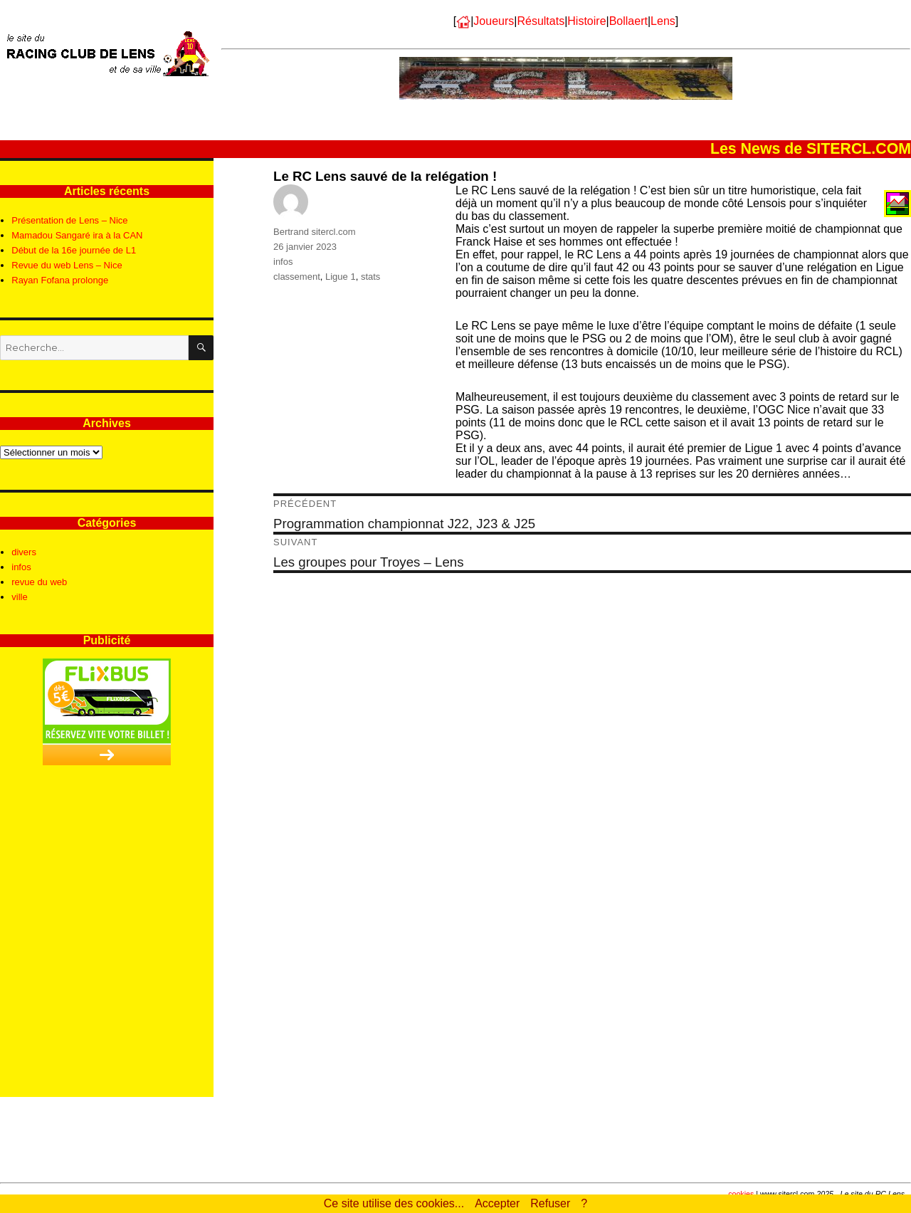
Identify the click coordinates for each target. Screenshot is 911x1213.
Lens (663, 21)
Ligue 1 (340, 276)
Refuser (550, 1203)
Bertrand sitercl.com (314, 231)
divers (23, 552)
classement (296, 276)
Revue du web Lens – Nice (66, 265)
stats (370, 276)
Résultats (540, 21)
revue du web (39, 582)
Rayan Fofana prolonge (59, 280)
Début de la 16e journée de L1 (73, 250)
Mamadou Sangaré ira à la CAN (76, 235)
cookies (741, 1194)
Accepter (497, 1203)
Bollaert (628, 21)
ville (19, 597)
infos (283, 261)
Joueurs (493, 21)
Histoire (586, 21)
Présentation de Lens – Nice (69, 220)
